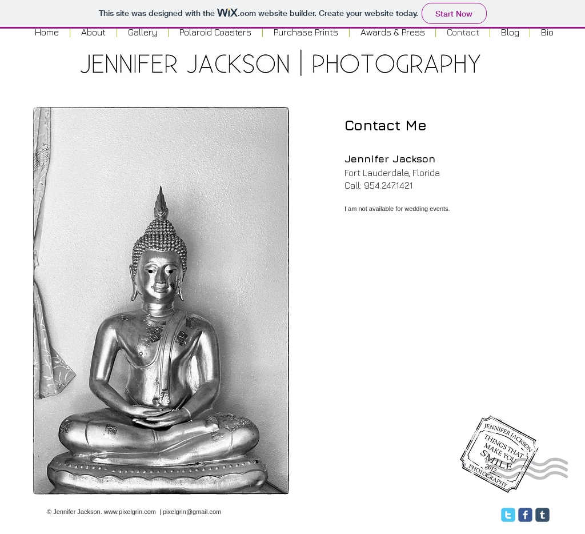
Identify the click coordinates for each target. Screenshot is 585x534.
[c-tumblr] (542, 515)
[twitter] (508, 515)
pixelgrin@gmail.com (192, 511)
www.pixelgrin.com (130, 511)
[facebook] (525, 515)
